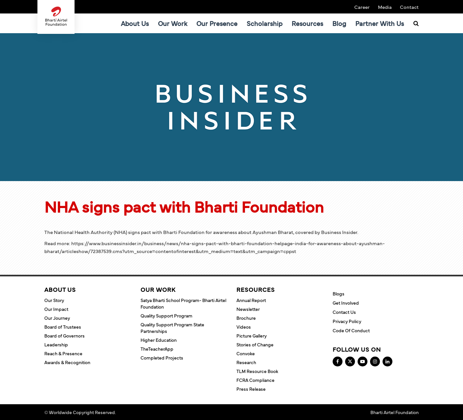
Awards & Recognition (67, 362)
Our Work (172, 23)
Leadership (56, 344)
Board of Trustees (62, 326)
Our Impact (56, 309)
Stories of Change (255, 344)
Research (246, 362)
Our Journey (57, 318)
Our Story (54, 300)
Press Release (251, 388)
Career (362, 6)
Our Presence (216, 23)
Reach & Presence (63, 353)
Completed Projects (162, 357)
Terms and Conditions (140, 412)
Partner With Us (379, 23)
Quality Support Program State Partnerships (172, 327)
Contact (409, 6)
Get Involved (346, 302)
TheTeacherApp (157, 348)
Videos (243, 326)
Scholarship (264, 23)
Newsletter (248, 309)
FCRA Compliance (255, 380)
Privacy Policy (347, 321)
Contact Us (344, 312)
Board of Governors (64, 335)
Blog (339, 23)
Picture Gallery (251, 335)
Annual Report (251, 300)
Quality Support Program (166, 315)
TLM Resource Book (257, 371)
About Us (135, 23)
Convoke (245, 353)
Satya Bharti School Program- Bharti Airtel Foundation (183, 303)
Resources (307, 23)
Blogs (338, 293)
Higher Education (159, 340)
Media (385, 6)
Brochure (246, 318)
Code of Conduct (351, 330)
